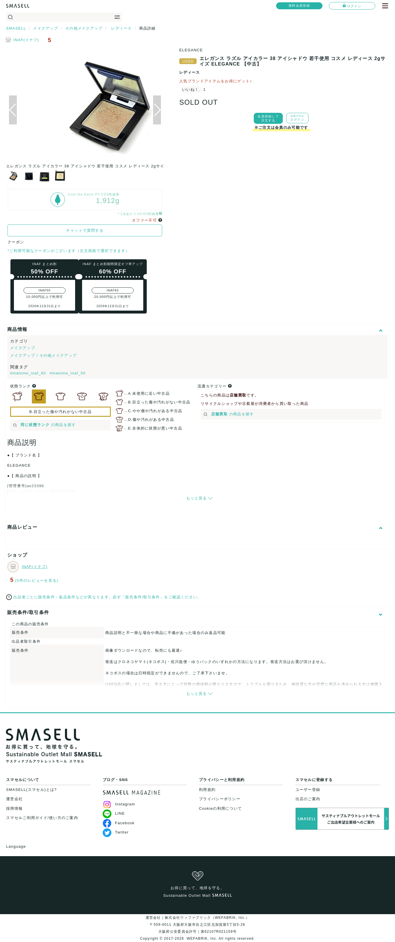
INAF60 (113, 290)
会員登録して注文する (268, 118)
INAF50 (45, 290)
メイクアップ (22, 348)
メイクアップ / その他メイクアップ (43, 355)
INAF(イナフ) (26, 40)
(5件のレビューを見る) (36, 580)
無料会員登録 (299, 5)
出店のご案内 (308, 799)
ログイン (352, 6)
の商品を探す (44, 425)
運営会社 (14, 799)
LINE (114, 813)
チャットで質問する (85, 230)
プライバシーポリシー (219, 799)
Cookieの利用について (220, 808)
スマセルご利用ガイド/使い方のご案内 (42, 818)
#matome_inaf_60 (28, 373)
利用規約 (207, 789)
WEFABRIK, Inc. (202, 938)
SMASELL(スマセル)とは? (31, 789)
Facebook (119, 823)
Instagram (119, 804)
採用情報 (14, 808)
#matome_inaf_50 (68, 373)
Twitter (116, 832)
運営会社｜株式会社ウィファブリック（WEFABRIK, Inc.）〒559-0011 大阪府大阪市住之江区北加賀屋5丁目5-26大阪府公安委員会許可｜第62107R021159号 (198, 925)
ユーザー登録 (308, 789)
